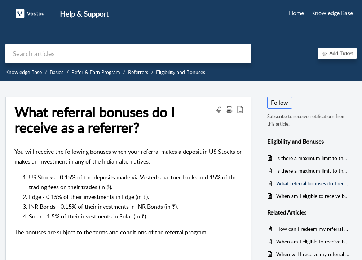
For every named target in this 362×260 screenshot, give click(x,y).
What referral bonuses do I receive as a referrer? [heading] (94, 120)
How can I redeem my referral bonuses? (312, 228)
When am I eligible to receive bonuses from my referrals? (312, 195)
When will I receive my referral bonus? (312, 254)
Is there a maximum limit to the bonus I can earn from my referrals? (312, 158)
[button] (218, 109)
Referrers (138, 72)
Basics (56, 72)
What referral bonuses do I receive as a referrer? (312, 183)
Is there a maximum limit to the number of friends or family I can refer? (312, 170)
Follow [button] (279, 103)
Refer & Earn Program (95, 72)
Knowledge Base (23, 72)
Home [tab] (296, 13)
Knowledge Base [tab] (332, 13)
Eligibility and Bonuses (180, 72)
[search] (128, 53)
